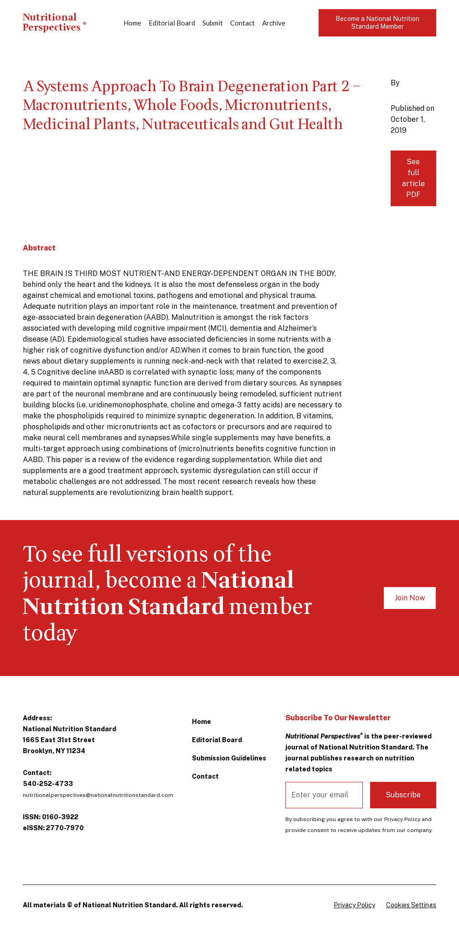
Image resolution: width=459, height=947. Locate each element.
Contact (242, 23)
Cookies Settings (411, 905)
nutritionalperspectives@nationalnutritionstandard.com (98, 795)
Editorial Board (172, 23)
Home (132, 23)
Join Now (410, 597)
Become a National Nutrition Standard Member (377, 22)
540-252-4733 (48, 783)
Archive (273, 23)
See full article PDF (413, 178)
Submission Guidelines (229, 758)
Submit (212, 23)
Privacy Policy (354, 905)
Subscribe (403, 795)
